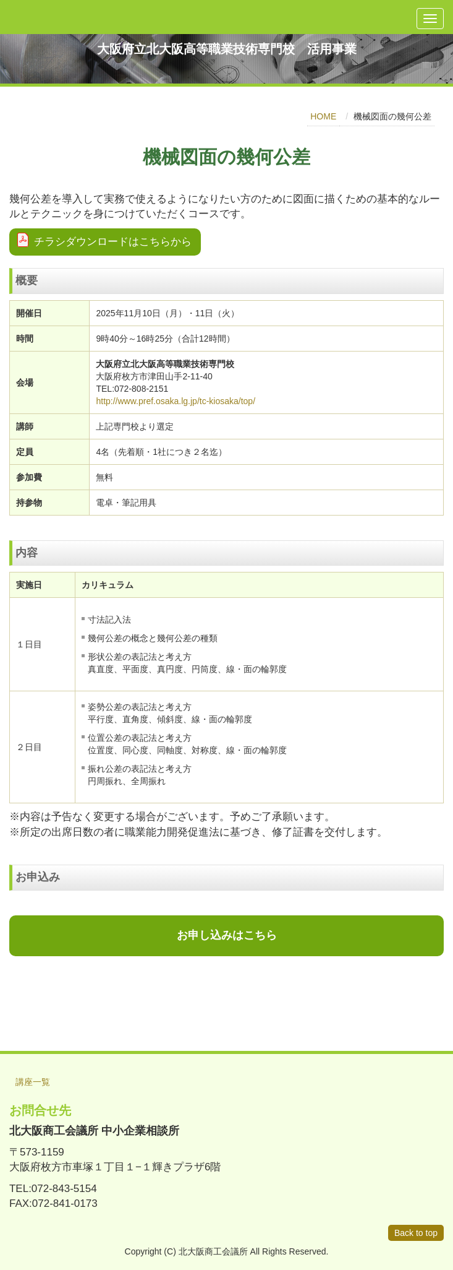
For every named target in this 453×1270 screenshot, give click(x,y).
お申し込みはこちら (227, 935)
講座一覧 (32, 1082)
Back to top (416, 1233)
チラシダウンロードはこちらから (113, 242)
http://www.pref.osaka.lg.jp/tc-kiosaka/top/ (175, 401)
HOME (323, 116)
